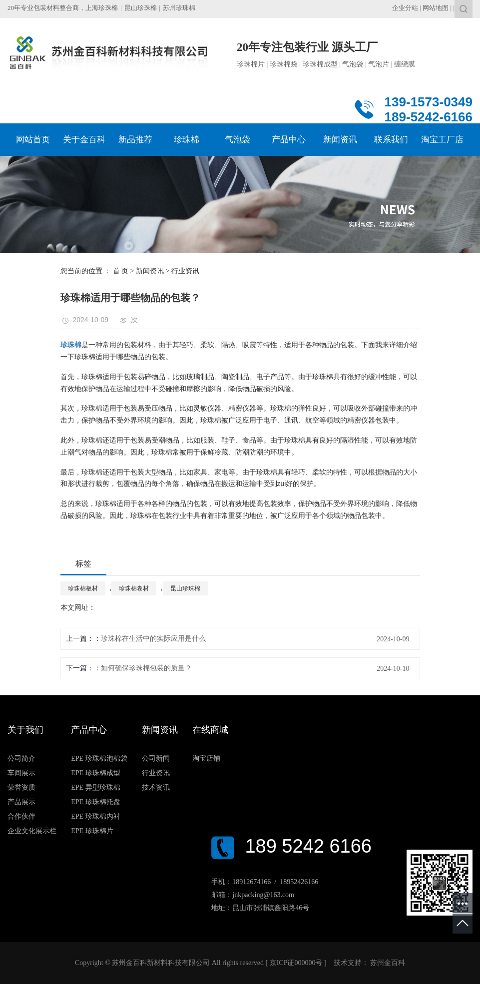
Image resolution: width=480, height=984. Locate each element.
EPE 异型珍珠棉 (95, 787)
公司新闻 (156, 758)
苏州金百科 (387, 963)
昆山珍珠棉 (140, 7)
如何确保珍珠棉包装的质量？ (146, 668)
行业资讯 (185, 271)
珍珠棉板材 (83, 588)
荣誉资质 (21, 787)
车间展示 (21, 773)
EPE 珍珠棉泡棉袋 (99, 758)
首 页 (121, 271)
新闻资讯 (150, 271)
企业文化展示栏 (31, 831)
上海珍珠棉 (101, 7)
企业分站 (405, 7)
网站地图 (436, 7)
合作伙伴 (21, 816)
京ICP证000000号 (296, 963)
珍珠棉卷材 (134, 588)
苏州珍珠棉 (179, 7)
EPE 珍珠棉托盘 (95, 802)
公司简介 (21, 758)
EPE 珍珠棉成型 (95, 773)
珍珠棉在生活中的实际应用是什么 (153, 638)
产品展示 (21, 802)
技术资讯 (156, 787)
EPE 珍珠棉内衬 (95, 816)
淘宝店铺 (206, 758)
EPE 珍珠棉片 (92, 831)
